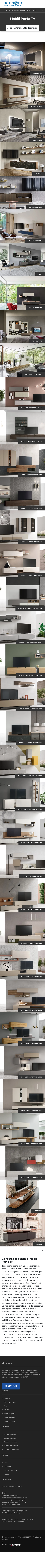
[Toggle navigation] (38, 4)
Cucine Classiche (10, 1438)
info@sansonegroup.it (10, 1495)
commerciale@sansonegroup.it (13, 1500)
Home (8, 10)
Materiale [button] (18, 28)
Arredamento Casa (18, 10)
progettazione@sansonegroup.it (14, 1502)
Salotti (6, 1410)
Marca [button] (9, 28)
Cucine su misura (10, 1442)
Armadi (6, 1474)
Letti (6, 1463)
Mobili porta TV (9, 1417)
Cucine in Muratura (11, 1446)
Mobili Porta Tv (31, 10)
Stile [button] (25, 28)
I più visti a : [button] (33, 28)
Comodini (7, 1466)
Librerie (7, 1398)
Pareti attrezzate (10, 1402)
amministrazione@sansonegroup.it (14, 1498)
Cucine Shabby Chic (11, 1449)
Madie (6, 1406)
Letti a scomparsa (10, 1470)
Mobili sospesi (9, 1413)
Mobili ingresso (9, 1421)
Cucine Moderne (10, 1434)
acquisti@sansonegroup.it (11, 1504)
